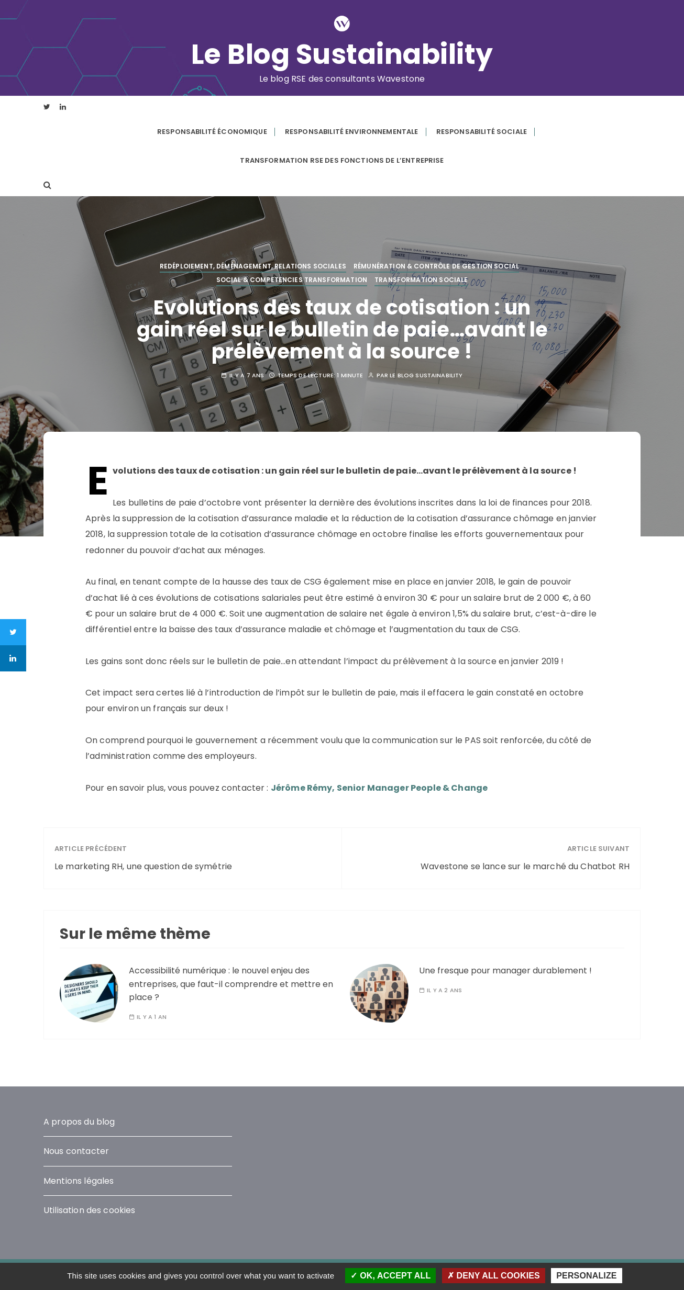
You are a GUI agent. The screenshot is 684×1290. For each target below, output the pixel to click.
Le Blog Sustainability (342, 54)
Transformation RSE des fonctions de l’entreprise (342, 160)
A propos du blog (79, 1122)
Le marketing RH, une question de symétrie (143, 866)
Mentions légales (78, 1181)
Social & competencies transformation (291, 279)
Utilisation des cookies (89, 1210)
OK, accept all (390, 1275)
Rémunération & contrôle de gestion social (436, 266)
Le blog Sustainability (426, 375)
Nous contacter (76, 1151)
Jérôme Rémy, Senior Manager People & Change (379, 788)
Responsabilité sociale (481, 132)
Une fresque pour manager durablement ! (505, 970)
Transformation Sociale (421, 279)
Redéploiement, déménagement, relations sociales (253, 266)
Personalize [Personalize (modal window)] (586, 1275)
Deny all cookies (493, 1275)
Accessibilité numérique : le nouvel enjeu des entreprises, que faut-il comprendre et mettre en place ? (231, 983)
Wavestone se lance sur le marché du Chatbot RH (525, 866)
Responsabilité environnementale (351, 132)
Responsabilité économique (212, 132)
